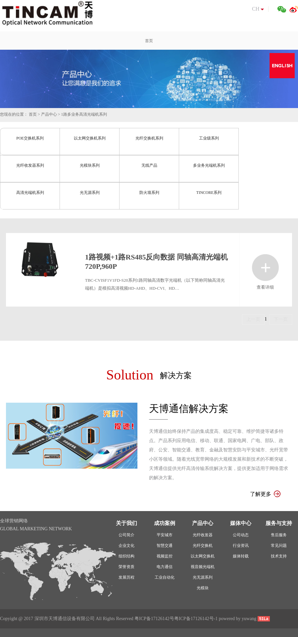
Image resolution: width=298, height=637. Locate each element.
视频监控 (165, 556)
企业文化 (126, 545)
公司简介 (126, 535)
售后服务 (279, 535)
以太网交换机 (203, 556)
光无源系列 (90, 192)
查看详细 (265, 267)
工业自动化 (164, 577)
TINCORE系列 (209, 192)
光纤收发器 (203, 535)
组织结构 (126, 556)
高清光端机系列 (30, 192)
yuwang (249, 618)
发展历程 (126, 577)
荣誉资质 (126, 566)
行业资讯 (241, 545)
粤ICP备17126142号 (154, 618)
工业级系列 (209, 138)
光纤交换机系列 (149, 138)
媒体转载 (241, 556)
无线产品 (149, 165)
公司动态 (241, 535)
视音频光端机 (203, 566)
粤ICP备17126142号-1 (196, 618)
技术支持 (279, 556)
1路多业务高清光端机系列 (84, 114)
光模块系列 (90, 165)
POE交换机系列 (30, 138)
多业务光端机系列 (209, 165)
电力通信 (165, 566)
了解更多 (265, 494)
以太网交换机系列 (90, 138)
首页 (33, 114)
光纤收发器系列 (30, 165)
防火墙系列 (149, 192)
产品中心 (49, 114)
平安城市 (165, 535)
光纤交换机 (203, 545)
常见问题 (279, 545)
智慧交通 (165, 545)
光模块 (203, 588)
